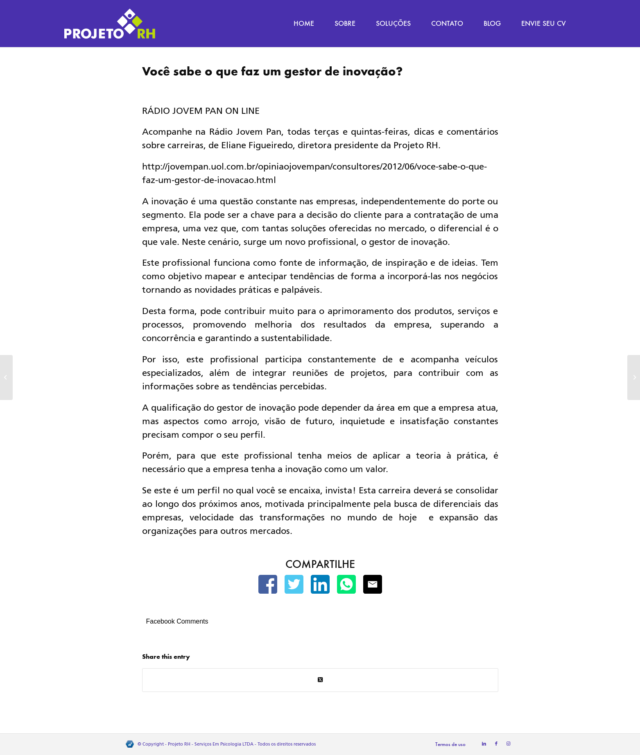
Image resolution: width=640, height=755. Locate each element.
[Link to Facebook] (496, 744)
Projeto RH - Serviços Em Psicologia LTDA (210, 744)
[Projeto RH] (109, 23)
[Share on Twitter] (320, 680)
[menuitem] (303, 23)
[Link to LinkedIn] (484, 744)
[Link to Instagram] (508, 744)
